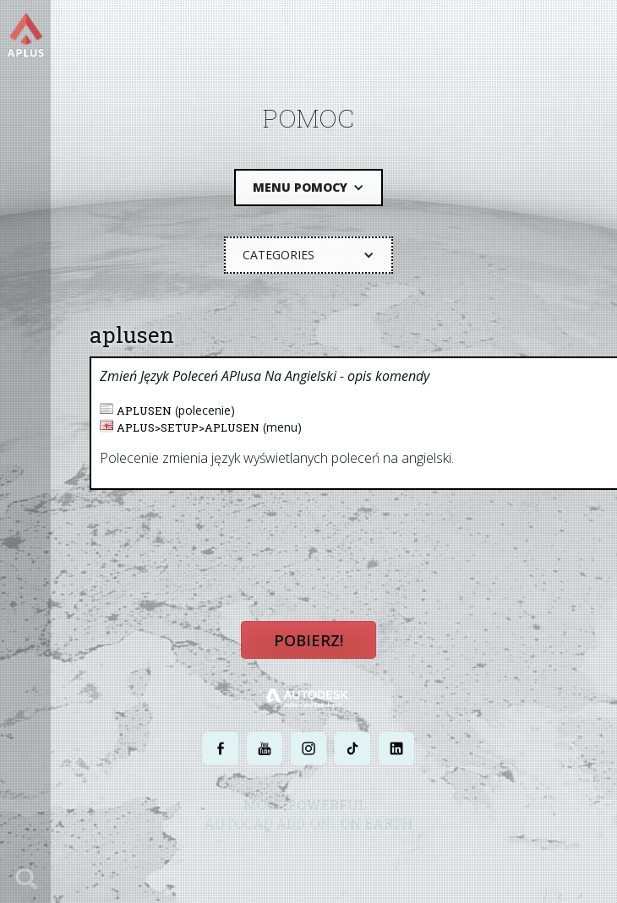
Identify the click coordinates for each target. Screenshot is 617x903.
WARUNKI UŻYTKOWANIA (379, 858)
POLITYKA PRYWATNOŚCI (266, 858)
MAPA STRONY (471, 858)
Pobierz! (308, 644)
